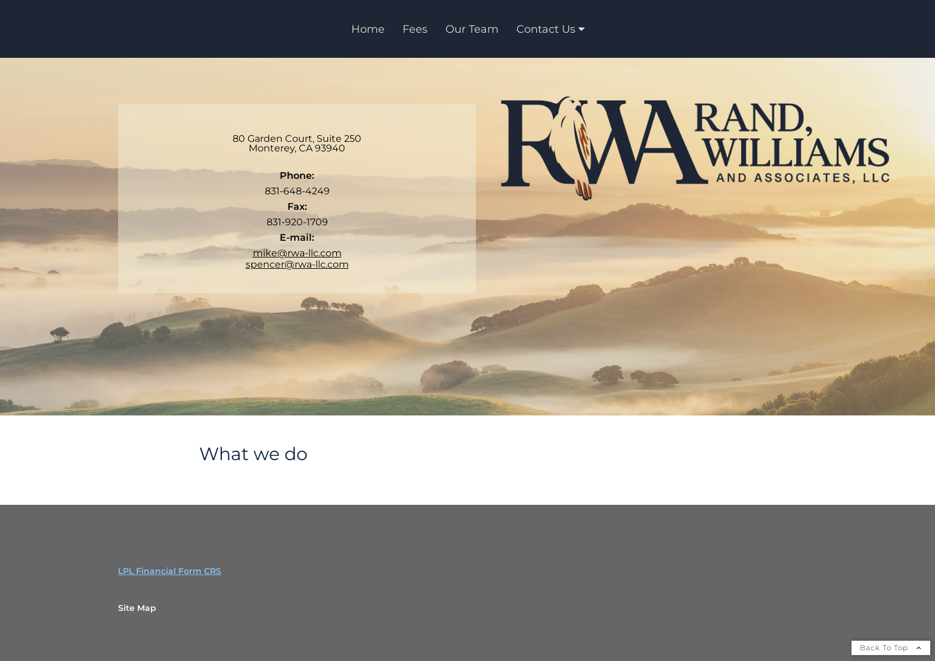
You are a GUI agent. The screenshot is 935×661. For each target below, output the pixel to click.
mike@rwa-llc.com (297, 253)
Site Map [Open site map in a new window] (137, 608)
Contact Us (545, 29)
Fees (415, 29)
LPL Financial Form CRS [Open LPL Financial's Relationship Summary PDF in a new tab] (169, 571)
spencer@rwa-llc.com (297, 264)
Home (368, 29)
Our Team (472, 29)
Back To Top (891, 647)
